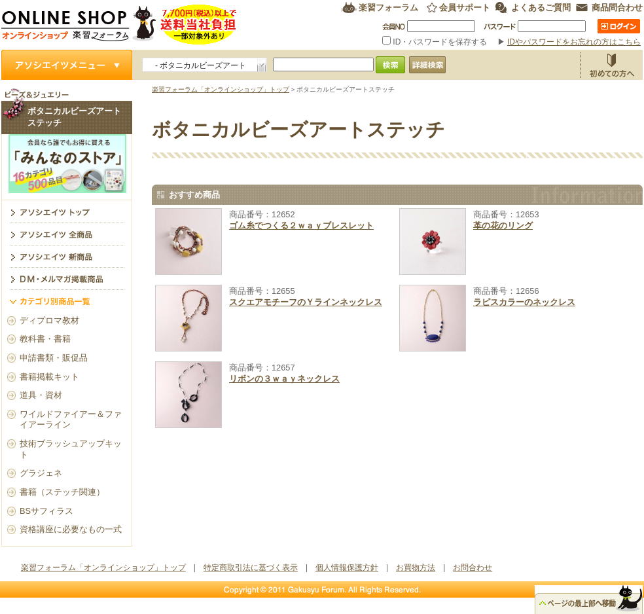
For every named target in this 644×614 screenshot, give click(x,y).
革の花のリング (503, 225)
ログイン (619, 26)
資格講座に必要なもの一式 (71, 529)
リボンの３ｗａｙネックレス (284, 379)
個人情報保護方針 (346, 567)
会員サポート (464, 7)
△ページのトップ (589, 599)
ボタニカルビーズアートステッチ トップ (67, 211)
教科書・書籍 (45, 339)
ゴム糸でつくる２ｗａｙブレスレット (301, 225)
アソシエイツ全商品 (67, 234)
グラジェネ (41, 473)
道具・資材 (41, 395)
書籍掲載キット (49, 377)
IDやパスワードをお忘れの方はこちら (574, 41)
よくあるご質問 (541, 7)
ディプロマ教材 (49, 320)
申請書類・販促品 (54, 358)
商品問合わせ (617, 7)
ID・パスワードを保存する (436, 41)
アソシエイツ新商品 (67, 256)
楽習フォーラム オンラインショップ (119, 25)
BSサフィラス (46, 511)
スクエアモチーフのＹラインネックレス (305, 302)
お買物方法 (611, 65)
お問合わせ (472, 567)
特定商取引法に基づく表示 (251, 567)
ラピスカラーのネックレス (524, 302)
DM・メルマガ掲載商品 (67, 278)
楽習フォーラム (388, 7)
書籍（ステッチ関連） (62, 492)
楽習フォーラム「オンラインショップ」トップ (220, 89)
